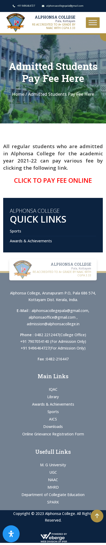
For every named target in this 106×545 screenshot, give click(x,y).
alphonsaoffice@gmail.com (53, 317)
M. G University (53, 464)
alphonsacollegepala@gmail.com (60, 310)
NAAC (53, 479)
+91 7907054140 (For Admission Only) (53, 341)
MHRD (53, 487)
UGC (53, 472)
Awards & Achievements (31, 240)
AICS (53, 419)
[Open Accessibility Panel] (11, 533)
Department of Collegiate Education (53, 494)
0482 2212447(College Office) (60, 334)
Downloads (53, 426)
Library (53, 396)
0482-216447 (57, 358)
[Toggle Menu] (93, 22)
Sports (15, 231)
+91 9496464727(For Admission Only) (53, 348)
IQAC (53, 389)
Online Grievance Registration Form (53, 433)
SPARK (53, 502)
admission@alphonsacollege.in (53, 323)
